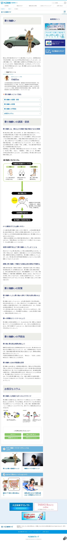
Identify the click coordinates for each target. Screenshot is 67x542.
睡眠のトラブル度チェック (32, 468)
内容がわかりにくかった (31, 437)
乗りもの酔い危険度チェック (11, 468)
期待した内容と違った (31, 434)
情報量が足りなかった (13, 437)
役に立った (13, 434)
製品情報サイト (9, 3)
